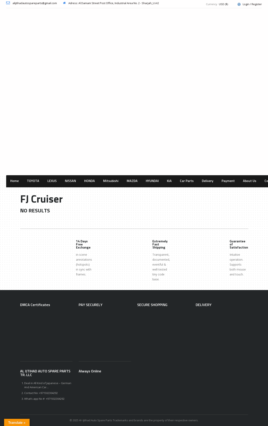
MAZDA (132, 181)
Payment (228, 181)
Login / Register (250, 4)
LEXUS (52, 181)
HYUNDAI (152, 181)
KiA (169, 181)
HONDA (89, 181)
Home (14, 181)
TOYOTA (33, 181)
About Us (249, 181)
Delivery (207, 181)
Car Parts (187, 181)
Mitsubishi (110, 181)
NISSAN (70, 181)
